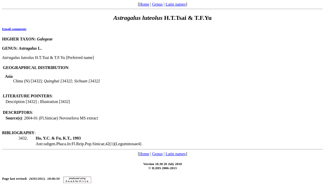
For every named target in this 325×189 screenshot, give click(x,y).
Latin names (175, 4)
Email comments (14, 29)
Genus (157, 4)
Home (144, 4)
